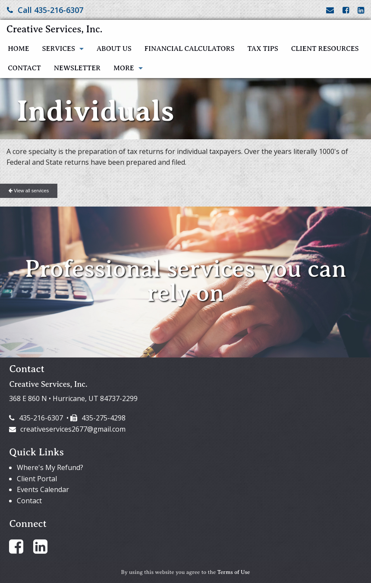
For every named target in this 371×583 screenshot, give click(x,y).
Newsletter (77, 68)
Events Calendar (43, 489)
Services (58, 49)
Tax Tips (262, 49)
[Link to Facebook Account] (346, 10)
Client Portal (37, 478)
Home (18, 49)
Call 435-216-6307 (45, 10)
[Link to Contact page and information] (330, 10)
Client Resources (325, 49)
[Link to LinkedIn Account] (361, 10)
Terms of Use (233, 572)
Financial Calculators (190, 49)
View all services (29, 190)
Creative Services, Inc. (54, 29)
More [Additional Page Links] (123, 68)
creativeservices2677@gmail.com (67, 429)
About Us (114, 49)
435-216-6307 (36, 418)
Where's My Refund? (50, 467)
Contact (24, 68)
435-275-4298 (98, 418)
